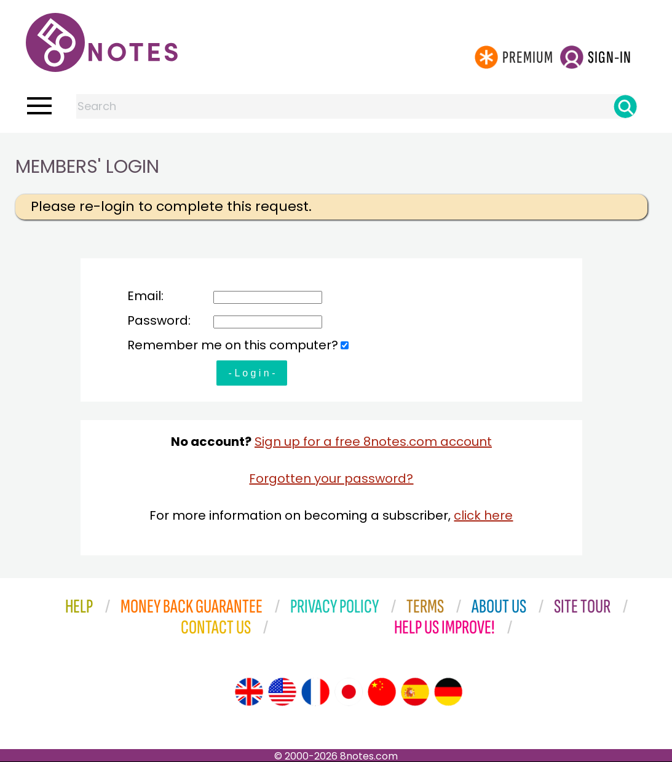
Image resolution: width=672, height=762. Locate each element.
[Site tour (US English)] (282, 692)
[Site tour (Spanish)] (415, 692)
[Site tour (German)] (448, 692)
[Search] (625, 106)
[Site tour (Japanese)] (348, 692)
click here (483, 515)
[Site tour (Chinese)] (381, 692)
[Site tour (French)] (315, 692)
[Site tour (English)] (249, 692)
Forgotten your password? (331, 478)
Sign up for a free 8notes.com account (373, 441)
